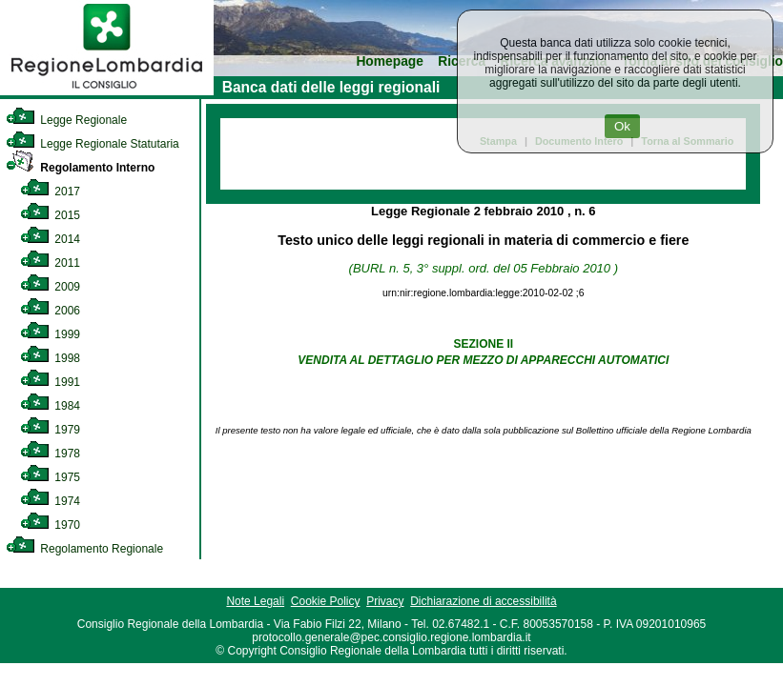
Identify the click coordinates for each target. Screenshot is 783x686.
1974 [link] (50, 501)
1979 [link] (50, 429)
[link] (107, 91)
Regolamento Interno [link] (80, 167)
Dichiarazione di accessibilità (483, 601)
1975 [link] (50, 477)
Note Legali (255, 601)
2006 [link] (50, 310)
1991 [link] (50, 382)
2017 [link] (50, 191)
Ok (622, 126)
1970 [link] (50, 525)
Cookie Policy (326, 601)
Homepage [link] (389, 61)
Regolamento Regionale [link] (84, 548)
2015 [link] (50, 215)
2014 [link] (50, 239)
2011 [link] (50, 263)
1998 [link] (50, 358)
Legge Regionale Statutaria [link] (92, 144)
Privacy (384, 601)
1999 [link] (50, 334)
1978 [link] (50, 453)
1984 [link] (50, 406)
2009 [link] (50, 286)
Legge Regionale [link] (66, 120)
